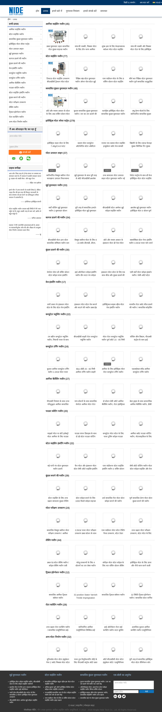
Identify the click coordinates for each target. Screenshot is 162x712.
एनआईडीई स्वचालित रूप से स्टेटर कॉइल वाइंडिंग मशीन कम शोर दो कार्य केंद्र (60, 694)
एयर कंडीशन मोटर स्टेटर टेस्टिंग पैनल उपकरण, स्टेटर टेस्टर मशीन (113, 533)
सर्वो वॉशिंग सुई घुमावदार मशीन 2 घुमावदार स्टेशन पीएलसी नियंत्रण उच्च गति (58, 210)
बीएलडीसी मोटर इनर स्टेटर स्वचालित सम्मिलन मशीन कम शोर (58, 243)
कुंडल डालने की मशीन (17, 63)
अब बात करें (144, 2)
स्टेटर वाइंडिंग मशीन (16, 34)
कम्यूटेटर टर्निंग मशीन (17, 78)
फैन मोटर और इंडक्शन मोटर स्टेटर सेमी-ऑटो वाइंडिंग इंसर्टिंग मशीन (85, 469)
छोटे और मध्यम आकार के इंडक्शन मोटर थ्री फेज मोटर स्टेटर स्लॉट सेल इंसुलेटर (113, 243)
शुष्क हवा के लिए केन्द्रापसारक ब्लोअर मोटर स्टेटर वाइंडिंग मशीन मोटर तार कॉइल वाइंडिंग (113, 49)
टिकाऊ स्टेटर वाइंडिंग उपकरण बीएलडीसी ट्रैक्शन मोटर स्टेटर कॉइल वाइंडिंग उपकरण (58, 81)
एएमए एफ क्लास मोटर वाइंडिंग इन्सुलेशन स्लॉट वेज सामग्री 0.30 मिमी (113, 146)
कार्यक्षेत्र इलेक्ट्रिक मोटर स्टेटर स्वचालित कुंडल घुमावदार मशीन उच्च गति (113, 114)
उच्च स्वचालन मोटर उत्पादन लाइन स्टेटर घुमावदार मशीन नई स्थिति (113, 178)
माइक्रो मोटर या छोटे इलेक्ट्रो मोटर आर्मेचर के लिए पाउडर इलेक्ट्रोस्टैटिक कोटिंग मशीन (57, 436)
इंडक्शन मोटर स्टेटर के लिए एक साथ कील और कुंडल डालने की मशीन (113, 275)
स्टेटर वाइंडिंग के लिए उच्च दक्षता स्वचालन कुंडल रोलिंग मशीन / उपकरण (58, 501)
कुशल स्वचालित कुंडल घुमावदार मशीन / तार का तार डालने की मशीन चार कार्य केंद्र (85, 114)
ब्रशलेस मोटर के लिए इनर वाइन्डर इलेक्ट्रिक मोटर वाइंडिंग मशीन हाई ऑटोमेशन (25, 688)
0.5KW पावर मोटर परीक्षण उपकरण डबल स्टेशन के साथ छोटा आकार (85, 533)
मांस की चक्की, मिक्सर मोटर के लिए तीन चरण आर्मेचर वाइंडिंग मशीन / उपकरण (85, 49)
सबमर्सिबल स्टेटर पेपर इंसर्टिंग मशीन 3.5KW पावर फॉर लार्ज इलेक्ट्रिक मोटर (140, 243)
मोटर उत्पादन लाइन (16, 49)
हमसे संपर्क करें (90, 11)
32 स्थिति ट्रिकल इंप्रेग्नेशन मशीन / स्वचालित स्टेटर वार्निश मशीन (140, 598)
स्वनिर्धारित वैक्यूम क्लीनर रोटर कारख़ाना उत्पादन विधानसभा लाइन (58, 178)
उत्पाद (45, 11)
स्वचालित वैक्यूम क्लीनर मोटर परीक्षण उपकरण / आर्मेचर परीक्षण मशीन (58, 533)
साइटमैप (79, 705)
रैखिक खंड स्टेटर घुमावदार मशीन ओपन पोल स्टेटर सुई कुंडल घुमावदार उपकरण (85, 81)
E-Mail (71, 705)
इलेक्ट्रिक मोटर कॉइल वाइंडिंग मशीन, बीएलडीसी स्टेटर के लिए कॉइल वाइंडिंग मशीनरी (25, 683)
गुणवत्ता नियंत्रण (73, 11)
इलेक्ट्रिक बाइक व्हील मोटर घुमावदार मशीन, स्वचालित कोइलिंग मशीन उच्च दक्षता (94, 694)
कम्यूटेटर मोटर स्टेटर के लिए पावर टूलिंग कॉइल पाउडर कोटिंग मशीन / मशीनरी (113, 436)
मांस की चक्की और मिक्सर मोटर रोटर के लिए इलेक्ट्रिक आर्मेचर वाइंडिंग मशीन (140, 49)
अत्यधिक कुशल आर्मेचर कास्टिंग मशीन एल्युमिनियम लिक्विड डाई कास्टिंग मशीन (141, 630)
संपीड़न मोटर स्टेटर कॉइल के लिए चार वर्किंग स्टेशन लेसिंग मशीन (113, 565)
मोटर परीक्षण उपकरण (17, 102)
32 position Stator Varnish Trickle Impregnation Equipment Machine (85, 598)
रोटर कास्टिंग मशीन (16, 117)
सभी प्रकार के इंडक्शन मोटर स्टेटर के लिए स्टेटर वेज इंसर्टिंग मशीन (58, 307)
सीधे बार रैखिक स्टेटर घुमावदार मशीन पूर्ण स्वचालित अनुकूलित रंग (140, 81)
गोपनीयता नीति (30, 710)
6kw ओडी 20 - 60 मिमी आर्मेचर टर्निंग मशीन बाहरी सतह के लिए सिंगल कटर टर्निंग (85, 372)
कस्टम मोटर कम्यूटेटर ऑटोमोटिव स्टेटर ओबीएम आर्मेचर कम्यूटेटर (85, 146)
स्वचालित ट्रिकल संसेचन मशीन (113, 595)
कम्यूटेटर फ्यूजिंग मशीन (18, 73)
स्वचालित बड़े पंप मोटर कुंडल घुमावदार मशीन (94, 698)
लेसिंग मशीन (13, 107)
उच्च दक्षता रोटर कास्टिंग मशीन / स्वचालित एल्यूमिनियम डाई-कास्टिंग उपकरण (58, 630)
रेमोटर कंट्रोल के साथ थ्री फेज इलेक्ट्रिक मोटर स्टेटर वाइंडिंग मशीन (141, 178)
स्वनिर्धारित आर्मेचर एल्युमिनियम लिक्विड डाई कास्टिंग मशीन (85, 630)
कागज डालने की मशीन (17, 58)
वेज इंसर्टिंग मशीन (15, 68)
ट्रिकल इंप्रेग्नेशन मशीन (17, 112)
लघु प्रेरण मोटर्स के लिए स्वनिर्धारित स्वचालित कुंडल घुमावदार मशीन (141, 114)
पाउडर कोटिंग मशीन (16, 87)
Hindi (159, 2)
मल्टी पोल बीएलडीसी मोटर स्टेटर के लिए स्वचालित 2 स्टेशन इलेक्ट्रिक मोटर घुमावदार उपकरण (23, 695)
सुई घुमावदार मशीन (16, 53)
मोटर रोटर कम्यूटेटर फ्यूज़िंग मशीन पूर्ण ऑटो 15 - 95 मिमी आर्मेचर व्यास (113, 339)
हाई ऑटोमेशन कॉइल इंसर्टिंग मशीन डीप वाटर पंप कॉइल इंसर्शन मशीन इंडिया (85, 275)
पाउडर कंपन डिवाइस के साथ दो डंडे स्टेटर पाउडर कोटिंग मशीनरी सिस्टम (85, 436)
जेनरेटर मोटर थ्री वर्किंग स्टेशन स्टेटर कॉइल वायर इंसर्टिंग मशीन (58, 275)
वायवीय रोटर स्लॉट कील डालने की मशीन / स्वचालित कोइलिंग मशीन (140, 307)
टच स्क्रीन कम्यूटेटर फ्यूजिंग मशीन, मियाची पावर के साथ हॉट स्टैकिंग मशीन (58, 339)
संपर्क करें (25, 152)
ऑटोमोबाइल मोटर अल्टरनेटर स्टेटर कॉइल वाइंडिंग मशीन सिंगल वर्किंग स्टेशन (93, 688)
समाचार (103, 11)
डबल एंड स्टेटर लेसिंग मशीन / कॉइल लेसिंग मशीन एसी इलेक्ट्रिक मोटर (58, 565)
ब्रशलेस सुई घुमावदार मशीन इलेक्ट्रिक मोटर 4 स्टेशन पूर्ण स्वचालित (140, 210)
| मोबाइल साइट (88, 705)
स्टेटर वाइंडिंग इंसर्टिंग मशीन (19, 92)
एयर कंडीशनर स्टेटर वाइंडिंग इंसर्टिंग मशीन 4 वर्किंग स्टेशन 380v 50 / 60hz (113, 469)
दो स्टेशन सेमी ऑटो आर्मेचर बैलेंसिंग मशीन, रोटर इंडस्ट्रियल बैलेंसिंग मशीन (113, 404)
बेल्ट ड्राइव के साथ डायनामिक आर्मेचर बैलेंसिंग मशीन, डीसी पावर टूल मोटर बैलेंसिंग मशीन (141, 404)
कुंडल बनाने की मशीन (17, 97)
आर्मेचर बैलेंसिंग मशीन (17, 83)
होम (37, 11)
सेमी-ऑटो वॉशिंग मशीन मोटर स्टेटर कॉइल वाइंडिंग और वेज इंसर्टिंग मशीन (141, 469)
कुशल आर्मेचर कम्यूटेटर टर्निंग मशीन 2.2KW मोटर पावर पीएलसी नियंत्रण (58, 372)
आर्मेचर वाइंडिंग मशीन (17, 29)
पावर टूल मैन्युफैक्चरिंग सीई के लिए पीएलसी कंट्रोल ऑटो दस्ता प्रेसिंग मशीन (85, 662)
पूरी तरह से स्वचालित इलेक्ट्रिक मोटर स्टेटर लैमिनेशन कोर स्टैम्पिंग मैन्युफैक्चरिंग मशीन (140, 662)
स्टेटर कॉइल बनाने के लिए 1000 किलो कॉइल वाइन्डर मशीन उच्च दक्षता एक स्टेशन (85, 501)
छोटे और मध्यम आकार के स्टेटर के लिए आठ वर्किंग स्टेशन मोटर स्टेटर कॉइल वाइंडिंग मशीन (58, 114)
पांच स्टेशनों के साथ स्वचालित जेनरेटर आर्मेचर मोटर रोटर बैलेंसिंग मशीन (86, 404)
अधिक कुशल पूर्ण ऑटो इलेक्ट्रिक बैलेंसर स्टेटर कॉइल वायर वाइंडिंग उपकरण (59, 688)
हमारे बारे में (57, 11)
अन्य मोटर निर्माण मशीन (18, 122)
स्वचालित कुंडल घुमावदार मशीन (21, 39)
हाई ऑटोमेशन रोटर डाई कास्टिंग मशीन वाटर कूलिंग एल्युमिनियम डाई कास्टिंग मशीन (113, 630)
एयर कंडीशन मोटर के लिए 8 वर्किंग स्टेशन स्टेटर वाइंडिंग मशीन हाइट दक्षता (113, 81)
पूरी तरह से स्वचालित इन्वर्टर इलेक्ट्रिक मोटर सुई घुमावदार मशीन (85, 210)
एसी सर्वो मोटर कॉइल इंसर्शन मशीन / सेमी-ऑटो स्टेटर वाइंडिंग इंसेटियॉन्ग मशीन (141, 275)
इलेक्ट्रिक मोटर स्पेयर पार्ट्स (19, 44)
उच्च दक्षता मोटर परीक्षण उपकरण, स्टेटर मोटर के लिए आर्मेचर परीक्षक (140, 533)
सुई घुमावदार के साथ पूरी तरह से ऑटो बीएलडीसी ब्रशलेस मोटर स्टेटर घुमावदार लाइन (85, 178)
